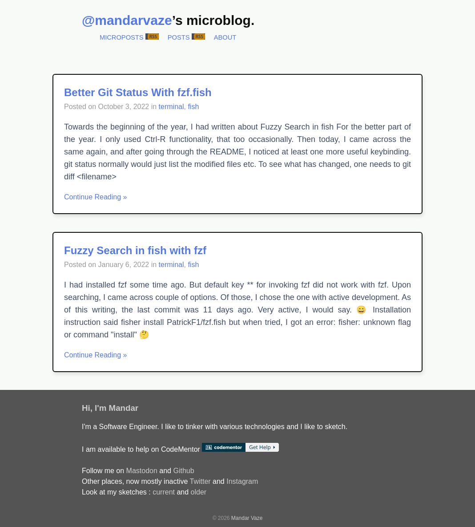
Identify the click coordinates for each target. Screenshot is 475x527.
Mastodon (141, 470)
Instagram (242, 481)
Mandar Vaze (246, 518)
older (199, 492)
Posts (179, 37)
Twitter (199, 481)
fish (193, 106)
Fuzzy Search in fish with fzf (135, 250)
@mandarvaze (127, 20)
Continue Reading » (95, 197)
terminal (171, 106)
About (225, 37)
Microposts (122, 37)
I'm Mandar (116, 408)
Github (183, 470)
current (164, 492)
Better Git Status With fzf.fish (138, 92)
